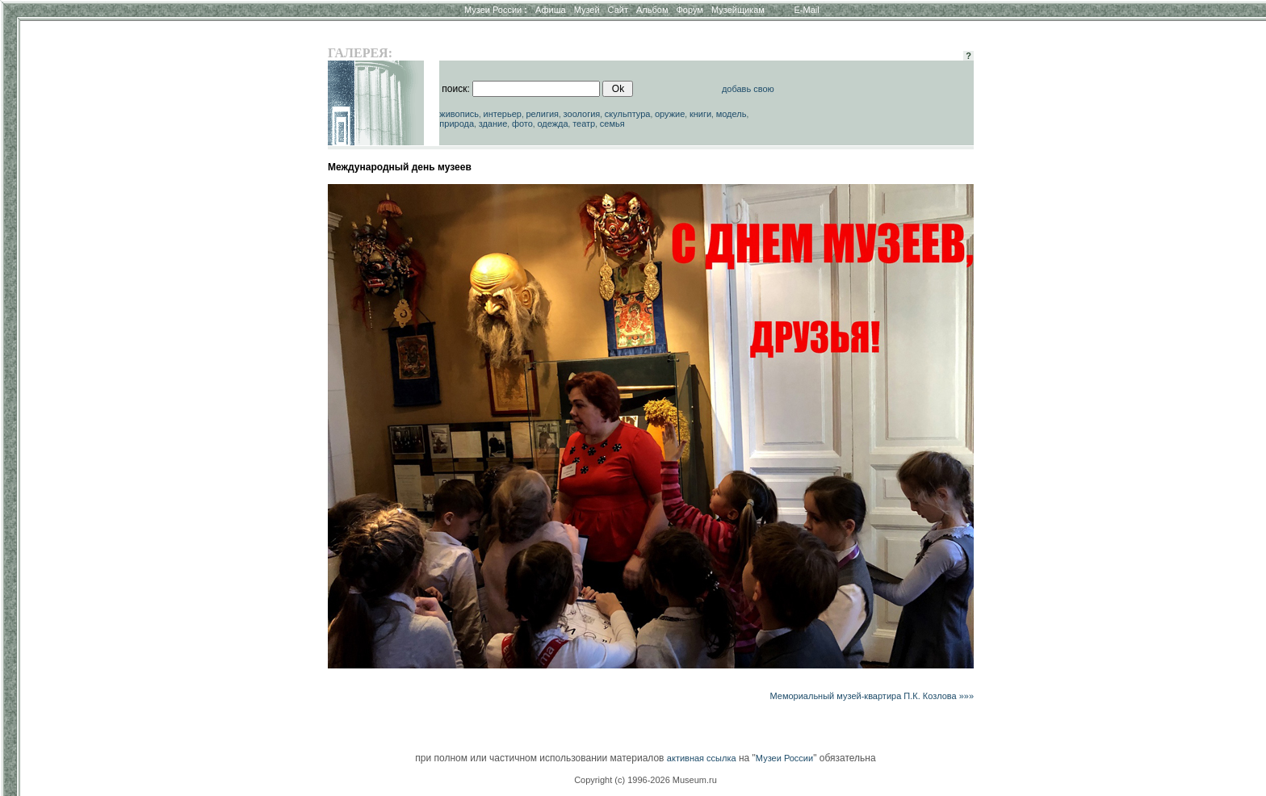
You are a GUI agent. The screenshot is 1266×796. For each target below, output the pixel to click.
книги (700, 114)
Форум (689, 10)
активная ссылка (701, 758)
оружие (670, 114)
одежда (552, 123)
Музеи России (495, 10)
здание (493, 123)
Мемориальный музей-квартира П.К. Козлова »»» (872, 696)
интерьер (503, 114)
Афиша (550, 10)
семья (612, 123)
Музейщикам (738, 10)
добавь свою (748, 89)
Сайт (618, 10)
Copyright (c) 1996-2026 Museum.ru (645, 780)
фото (522, 123)
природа (456, 123)
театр (583, 123)
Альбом (652, 10)
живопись (459, 114)
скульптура (628, 114)
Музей (587, 10)
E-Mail (807, 10)
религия (542, 114)
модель (731, 114)
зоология (582, 114)
